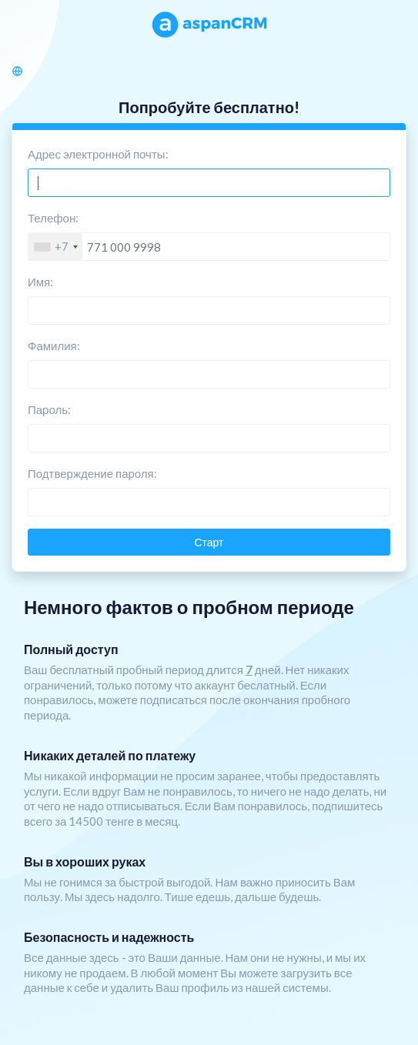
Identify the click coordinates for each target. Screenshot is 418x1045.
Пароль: (49, 409)
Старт (208, 542)
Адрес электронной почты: (98, 154)
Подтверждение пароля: (92, 473)
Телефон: (53, 218)
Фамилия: (54, 345)
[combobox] (55, 246)
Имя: (40, 282)
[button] (20, 70)
